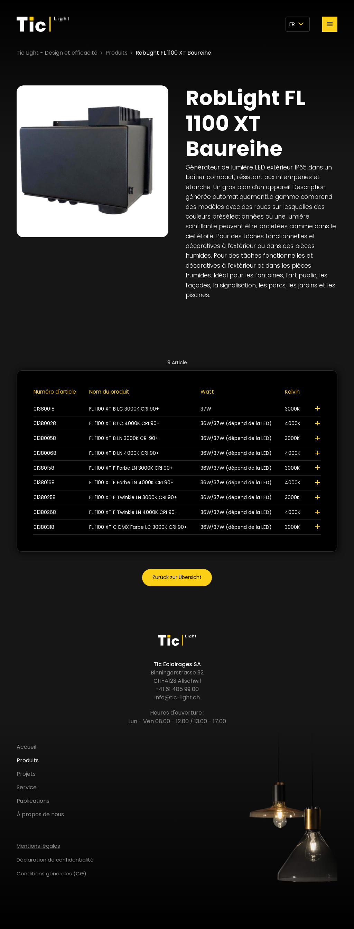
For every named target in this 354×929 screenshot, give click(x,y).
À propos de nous (40, 814)
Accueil (26, 747)
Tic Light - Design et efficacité (57, 53)
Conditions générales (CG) (51, 873)
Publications (33, 801)
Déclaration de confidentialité (55, 859)
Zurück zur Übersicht (177, 577)
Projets (26, 774)
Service (27, 787)
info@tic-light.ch (177, 697)
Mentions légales (38, 845)
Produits (116, 53)
